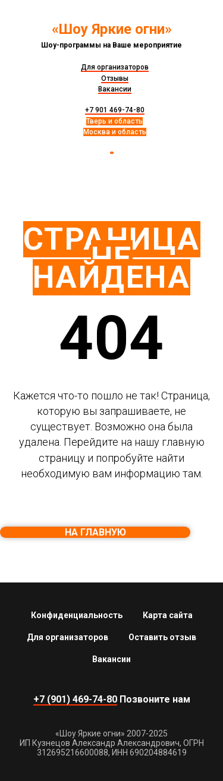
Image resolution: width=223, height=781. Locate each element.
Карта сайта (168, 615)
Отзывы (114, 78)
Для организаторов (115, 67)
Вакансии (114, 89)
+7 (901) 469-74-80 (75, 699)
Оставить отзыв (162, 637)
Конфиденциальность (77, 615)
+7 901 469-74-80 (115, 110)
